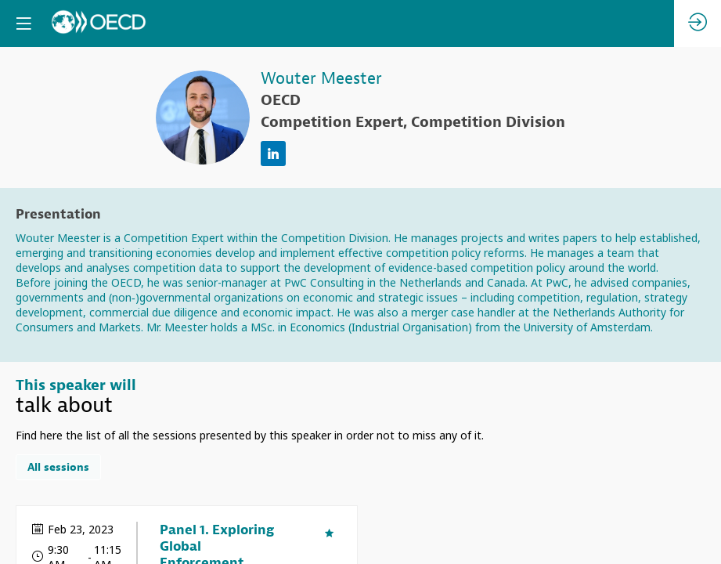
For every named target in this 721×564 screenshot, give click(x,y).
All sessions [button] (58, 468)
